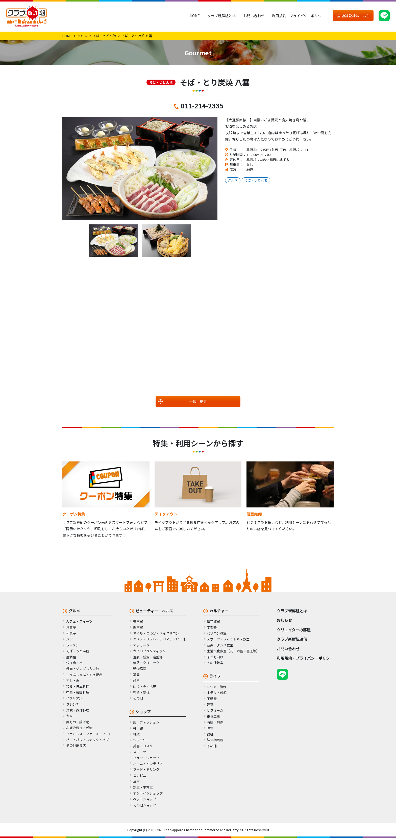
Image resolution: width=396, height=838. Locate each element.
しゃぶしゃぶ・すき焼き (84, 674)
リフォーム (215, 710)
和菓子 (71, 633)
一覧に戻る (198, 401)
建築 (210, 704)
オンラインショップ (148, 793)
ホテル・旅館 (217, 692)
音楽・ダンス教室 (220, 645)
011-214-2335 (202, 105)
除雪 (210, 728)
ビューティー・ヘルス (154, 610)
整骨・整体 (141, 692)
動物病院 (139, 668)
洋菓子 (71, 627)
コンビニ (139, 775)
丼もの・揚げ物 (77, 721)
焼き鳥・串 (74, 662)
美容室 (138, 621)
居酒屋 (71, 657)
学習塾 (212, 627)
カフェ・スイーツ (79, 621)
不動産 (212, 698)
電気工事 (213, 716)
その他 (138, 698)
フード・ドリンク (146, 769)
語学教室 (213, 621)
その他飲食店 (76, 745)
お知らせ (284, 620)
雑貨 (136, 734)
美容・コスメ (143, 745)
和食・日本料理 (77, 686)
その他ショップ (144, 805)
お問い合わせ (253, 15)
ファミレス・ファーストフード (89, 733)
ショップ (143, 711)
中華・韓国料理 (77, 692)
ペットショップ (144, 799)
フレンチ (72, 704)
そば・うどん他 (104, 35)
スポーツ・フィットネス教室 (228, 639)
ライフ (215, 676)
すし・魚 (72, 680)
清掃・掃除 (215, 722)
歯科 (136, 680)
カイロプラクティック (149, 650)
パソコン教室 (217, 633)
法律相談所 (215, 739)
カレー (71, 715)
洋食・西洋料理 (77, 710)
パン (69, 639)
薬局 (136, 674)
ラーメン (72, 645)
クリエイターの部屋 (294, 629)
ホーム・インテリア (148, 763)
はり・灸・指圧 (144, 686)
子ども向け (215, 657)
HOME (195, 15)
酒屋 (136, 781)
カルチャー (218, 610)
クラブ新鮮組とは (221, 15)
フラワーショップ (146, 757)
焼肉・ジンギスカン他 (82, 668)
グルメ (82, 35)
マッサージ (141, 645)
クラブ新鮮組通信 (292, 639)
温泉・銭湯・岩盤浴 (148, 657)
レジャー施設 (216, 686)
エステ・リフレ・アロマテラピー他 (159, 639)
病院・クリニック (146, 662)
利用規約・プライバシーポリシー (298, 15)
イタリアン (74, 698)
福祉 (210, 734)
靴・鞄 (138, 728)
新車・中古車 (143, 787)
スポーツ (139, 751)
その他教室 (215, 662)
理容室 (138, 627)
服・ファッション (146, 722)
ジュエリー (141, 739)
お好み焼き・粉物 (79, 727)
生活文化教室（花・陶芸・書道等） (233, 650)
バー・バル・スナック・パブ (87, 739)
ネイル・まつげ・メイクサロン (156, 633)
